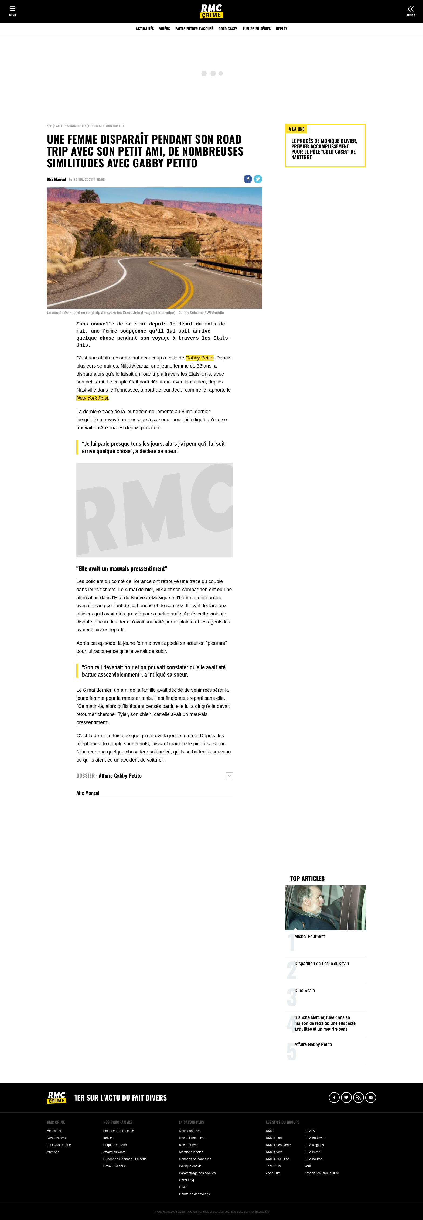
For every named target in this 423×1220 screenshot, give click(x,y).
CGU (182, 1187)
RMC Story (274, 1152)
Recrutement (188, 1145)
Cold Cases (228, 28)
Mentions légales (191, 1152)
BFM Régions (314, 1145)
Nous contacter (190, 1131)
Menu (12, 15)
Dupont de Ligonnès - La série (125, 1159)
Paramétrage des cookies (197, 1173)
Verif (307, 1166)
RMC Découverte (278, 1145)
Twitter (258, 179)
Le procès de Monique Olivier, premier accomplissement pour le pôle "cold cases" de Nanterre (324, 148)
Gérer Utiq (186, 1180)
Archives (53, 1152)
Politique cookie (190, 1166)
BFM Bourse (313, 1159)
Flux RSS (358, 1097)
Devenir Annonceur (192, 1138)
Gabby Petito (200, 358)
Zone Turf (273, 1173)
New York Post (92, 398)
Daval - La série (114, 1166)
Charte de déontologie (195, 1194)
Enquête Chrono (115, 1145)
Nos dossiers (56, 1138)
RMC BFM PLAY (278, 1159)
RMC (269, 1131)
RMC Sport (274, 1138)
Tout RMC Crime (59, 1145)
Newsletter (370, 1097)
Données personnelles (195, 1159)
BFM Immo (312, 1152)
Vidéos (164, 28)
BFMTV (309, 1131)
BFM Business (314, 1138)
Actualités (145, 28)
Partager (248, 179)
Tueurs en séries (257, 28)
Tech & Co (273, 1166)
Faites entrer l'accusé (194, 28)
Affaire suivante (114, 1152)
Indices (108, 1138)
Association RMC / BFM (321, 1173)
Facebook (334, 1097)
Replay (411, 15)
